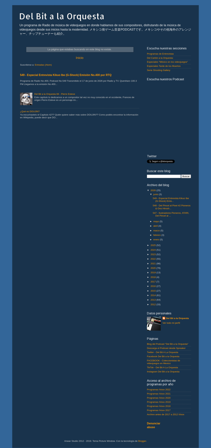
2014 (153, 295)
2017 (153, 281)
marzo (156, 230)
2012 (153, 304)
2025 (153, 245)
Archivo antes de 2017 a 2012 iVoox (165, 414)
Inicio (79, 58)
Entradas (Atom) (43, 65)
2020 (153, 268)
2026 (153, 190)
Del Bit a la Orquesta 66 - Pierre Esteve (54, 94)
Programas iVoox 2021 (159, 393)
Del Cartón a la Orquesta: (160, 58)
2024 (153, 250)
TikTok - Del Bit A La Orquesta (162, 367)
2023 (153, 254)
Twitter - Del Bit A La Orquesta (162, 352)
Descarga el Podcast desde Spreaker (166, 348)
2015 (153, 291)
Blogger (142, 441)
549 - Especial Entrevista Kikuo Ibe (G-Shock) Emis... (171, 199)
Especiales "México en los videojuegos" (167, 62)
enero (156, 239)
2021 (153, 263)
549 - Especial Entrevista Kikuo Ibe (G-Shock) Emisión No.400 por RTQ (66, 75)
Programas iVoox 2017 (159, 410)
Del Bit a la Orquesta (61, 16)
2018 (153, 277)
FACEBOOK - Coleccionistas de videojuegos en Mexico (163, 362)
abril (155, 226)
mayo (156, 221)
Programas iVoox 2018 (159, 406)
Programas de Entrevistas (160, 53)
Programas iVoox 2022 (159, 389)
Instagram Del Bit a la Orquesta (163, 371)
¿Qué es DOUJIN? (30, 111)
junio (156, 194)
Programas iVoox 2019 (159, 402)
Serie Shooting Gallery (158, 70)
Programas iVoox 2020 (159, 398)
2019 (153, 272)
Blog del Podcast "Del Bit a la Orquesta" (167, 344)
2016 (153, 286)
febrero (157, 235)
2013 (153, 299)
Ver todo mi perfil (171, 323)
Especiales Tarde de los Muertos (164, 66)
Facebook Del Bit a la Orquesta (163, 356)
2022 (153, 259)
